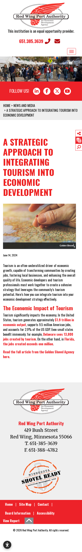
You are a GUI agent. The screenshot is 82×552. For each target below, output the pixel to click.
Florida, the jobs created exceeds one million (39, 341)
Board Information (17, 513)
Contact (43, 504)
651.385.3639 (34, 41)
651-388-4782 (43, 450)
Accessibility (45, 513)
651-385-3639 (43, 443)
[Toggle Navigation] (71, 51)
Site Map (25, 504)
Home (9, 504)
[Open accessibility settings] (7, 545)
